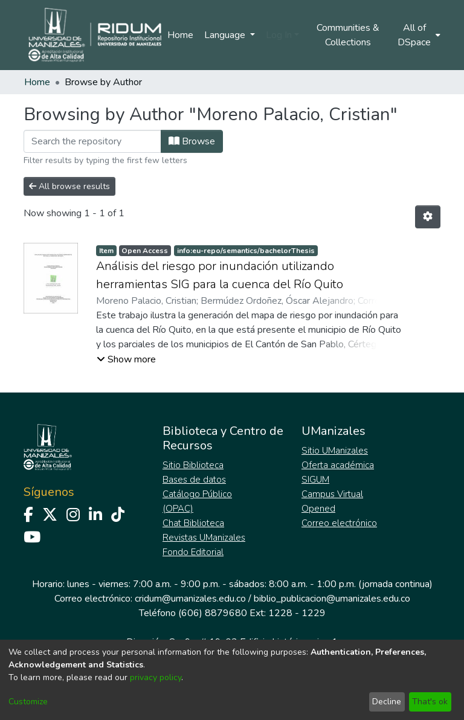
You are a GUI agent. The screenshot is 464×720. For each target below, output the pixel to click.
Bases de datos (194, 480)
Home (180, 35)
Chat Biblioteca (193, 523)
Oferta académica (337, 465)
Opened (318, 509)
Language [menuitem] (226, 35)
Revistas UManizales (204, 538)
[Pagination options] (427, 216)
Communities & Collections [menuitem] (348, 35)
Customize (28, 701)
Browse (192, 141)
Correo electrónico (339, 523)
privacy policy (155, 677)
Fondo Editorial (193, 552)
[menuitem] (418, 35)
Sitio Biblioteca (193, 465)
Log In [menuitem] (279, 35)
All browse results (69, 186)
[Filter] (92, 141)
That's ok (430, 701)
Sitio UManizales (334, 451)
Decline (386, 701)
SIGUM (315, 480)
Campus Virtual (332, 494)
